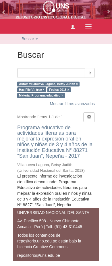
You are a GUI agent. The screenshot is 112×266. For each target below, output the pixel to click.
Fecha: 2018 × (59, 89)
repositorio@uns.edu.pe (38, 255)
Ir (89, 73)
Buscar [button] (30, 38)
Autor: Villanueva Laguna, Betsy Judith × (48, 84)
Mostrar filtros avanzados (72, 103)
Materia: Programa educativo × (41, 95)
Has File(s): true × (31, 89)
